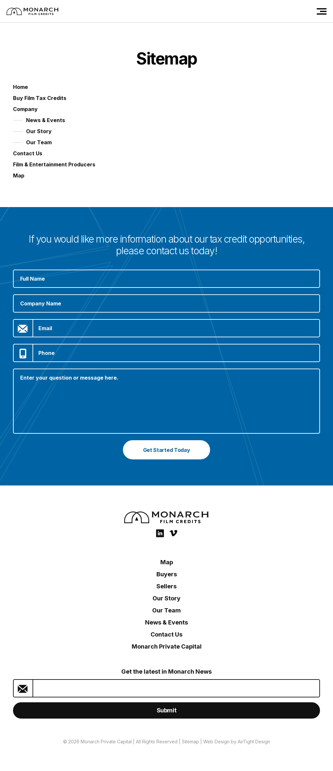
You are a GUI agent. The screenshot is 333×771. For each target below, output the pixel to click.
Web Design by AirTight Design (236, 741)
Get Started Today (166, 450)
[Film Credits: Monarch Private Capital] (33, 11)
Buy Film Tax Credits (39, 98)
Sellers (166, 586)
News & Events (45, 120)
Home (20, 87)
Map (18, 175)
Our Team (39, 142)
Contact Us (27, 153)
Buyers (166, 574)
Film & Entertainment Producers (54, 164)
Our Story (39, 131)
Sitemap (190, 741)
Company (25, 109)
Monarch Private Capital (167, 646)
